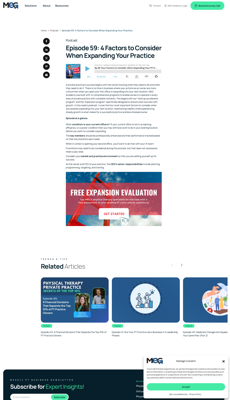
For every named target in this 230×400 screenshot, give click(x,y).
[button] (223, 361)
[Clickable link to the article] (75, 307)
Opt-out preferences (178, 394)
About (47, 5)
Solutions (31, 5)
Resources (62, 5)
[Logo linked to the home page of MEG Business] (10, 5)
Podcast (71, 40)
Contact (155, 6)
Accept (186, 387)
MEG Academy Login (176, 6)
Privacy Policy (195, 394)
